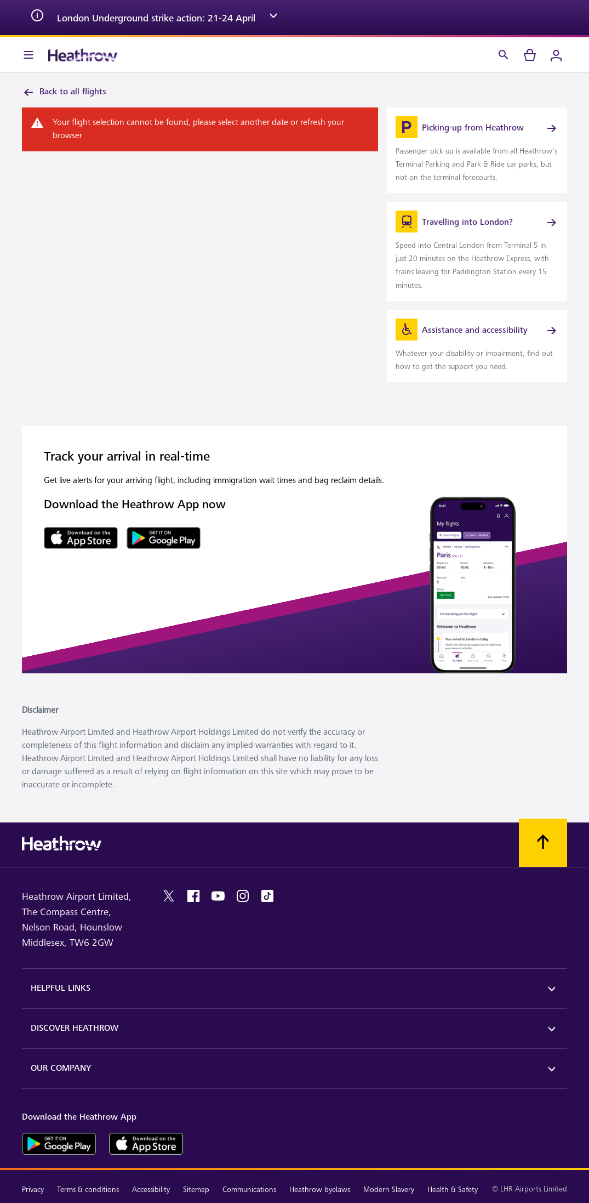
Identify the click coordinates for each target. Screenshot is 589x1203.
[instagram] (242, 896)
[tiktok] (267, 896)
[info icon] (37, 17)
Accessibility (151, 1189)
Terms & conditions (88, 1189)
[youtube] (218, 896)
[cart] (530, 54)
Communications (249, 1189)
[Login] (556, 54)
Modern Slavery (388, 1189)
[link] (477, 150)
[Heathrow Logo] (82, 54)
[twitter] (168, 896)
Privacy (33, 1189)
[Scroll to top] (543, 843)
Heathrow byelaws (319, 1189)
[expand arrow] (273, 17)
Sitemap (196, 1189)
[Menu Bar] (28, 54)
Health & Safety (452, 1189)
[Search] (503, 54)
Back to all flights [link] (64, 92)
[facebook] (193, 896)
